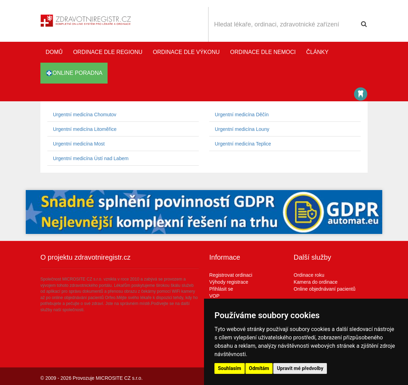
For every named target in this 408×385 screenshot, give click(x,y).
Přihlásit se (221, 289)
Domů (54, 52)
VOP (214, 296)
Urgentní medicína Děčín (242, 114)
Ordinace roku (309, 275)
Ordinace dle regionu (107, 52)
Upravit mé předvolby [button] (300, 368)
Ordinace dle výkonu (186, 52)
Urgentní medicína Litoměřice (85, 129)
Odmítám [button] (259, 368)
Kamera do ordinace (316, 282)
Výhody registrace (228, 282)
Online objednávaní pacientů (324, 289)
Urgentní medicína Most (79, 144)
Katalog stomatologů (361, 94)
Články (317, 52)
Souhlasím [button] (229, 368)
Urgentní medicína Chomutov (84, 114)
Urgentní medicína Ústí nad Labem (90, 158)
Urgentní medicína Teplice (243, 144)
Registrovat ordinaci (230, 275)
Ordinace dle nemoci (263, 52)
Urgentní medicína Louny (242, 129)
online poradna (74, 73)
